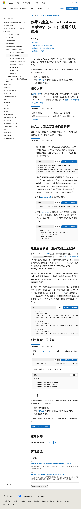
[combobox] (14, 18)
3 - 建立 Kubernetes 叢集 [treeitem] (16, 58)
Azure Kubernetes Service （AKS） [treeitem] (15, 22)
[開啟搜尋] (72, 3)
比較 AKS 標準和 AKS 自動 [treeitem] (14, 46)
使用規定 (60, 501)
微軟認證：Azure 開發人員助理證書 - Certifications (47, 474)
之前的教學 (36, 94)
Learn (32, 16)
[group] (57, 168)
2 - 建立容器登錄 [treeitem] (13, 55)
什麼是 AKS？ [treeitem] (8, 25)
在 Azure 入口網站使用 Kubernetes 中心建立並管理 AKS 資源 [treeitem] (16, 79)
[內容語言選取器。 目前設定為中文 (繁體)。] (8, 496)
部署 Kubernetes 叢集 (40, 426)
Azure (38, 16)
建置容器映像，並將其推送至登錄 (43, 48)
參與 (29, 501)
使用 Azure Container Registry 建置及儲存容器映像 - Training (51, 464)
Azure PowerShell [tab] (47, 108)
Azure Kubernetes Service (50, 16)
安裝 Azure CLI (37, 119)
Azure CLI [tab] (35, 108)
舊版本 (15, 501)
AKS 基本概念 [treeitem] (10, 37)
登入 (77, 3)
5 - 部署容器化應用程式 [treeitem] (15, 64)
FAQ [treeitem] (5, 130)
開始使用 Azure (72, 8)
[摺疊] (26, 14)
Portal (62, 8)
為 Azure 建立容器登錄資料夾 (42, 45)
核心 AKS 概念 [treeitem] (10, 40)
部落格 (22, 501)
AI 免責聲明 (6, 501)
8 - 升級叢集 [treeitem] (12, 73)
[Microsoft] (4, 2)
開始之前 (35, 43)
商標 (66, 501)
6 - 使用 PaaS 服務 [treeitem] (14, 67)
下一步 (34, 54)
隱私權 (36, 501)
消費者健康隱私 (47, 501)
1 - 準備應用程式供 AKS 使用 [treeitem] (17, 52)
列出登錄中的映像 (38, 51)
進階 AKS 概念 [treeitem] (10, 43)
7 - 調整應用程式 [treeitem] (13, 70)
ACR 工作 (41, 80)
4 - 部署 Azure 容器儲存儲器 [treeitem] (17, 61)
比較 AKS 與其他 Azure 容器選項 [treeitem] (15, 28)
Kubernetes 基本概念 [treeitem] (13, 34)
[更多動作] (77, 15)
